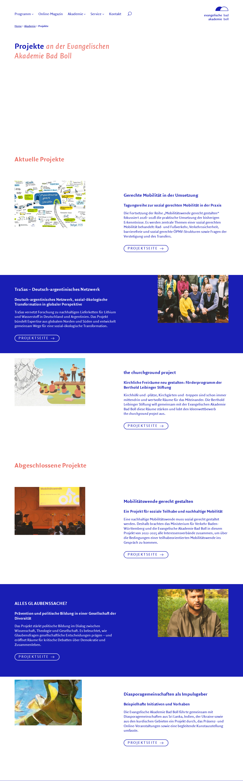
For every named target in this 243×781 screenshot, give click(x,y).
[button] (131, 14)
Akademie (30, 26)
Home (18, 26)
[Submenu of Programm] (33, 14)
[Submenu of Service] (103, 14)
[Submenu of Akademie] (85, 14)
